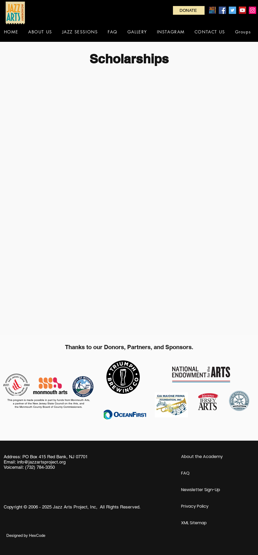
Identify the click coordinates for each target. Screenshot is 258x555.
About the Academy (202, 457)
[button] (40, 32)
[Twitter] (232, 10)
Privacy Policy (195, 506)
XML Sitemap (194, 523)
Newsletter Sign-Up (200, 490)
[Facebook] (222, 10)
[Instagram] (252, 10)
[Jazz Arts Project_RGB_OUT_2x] (212, 10)
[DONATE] (189, 10)
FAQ (185, 473)
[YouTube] (242, 10)
